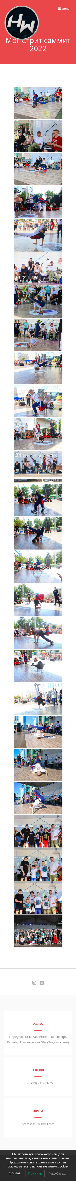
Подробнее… (57, 1173)
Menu (64, 8)
